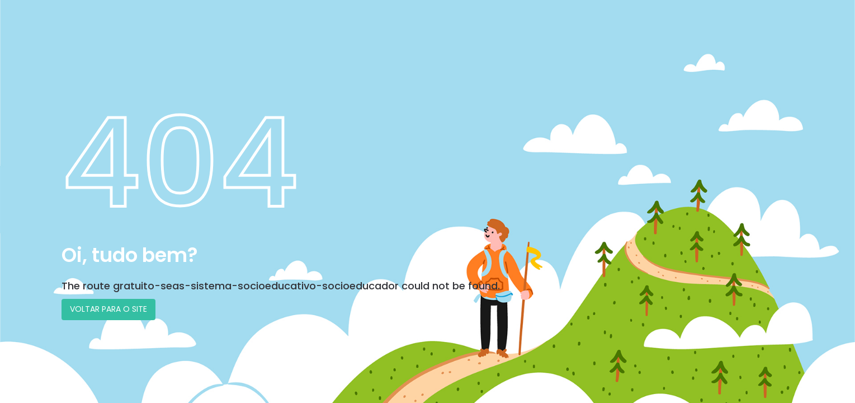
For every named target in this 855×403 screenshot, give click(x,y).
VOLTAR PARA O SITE (108, 309)
